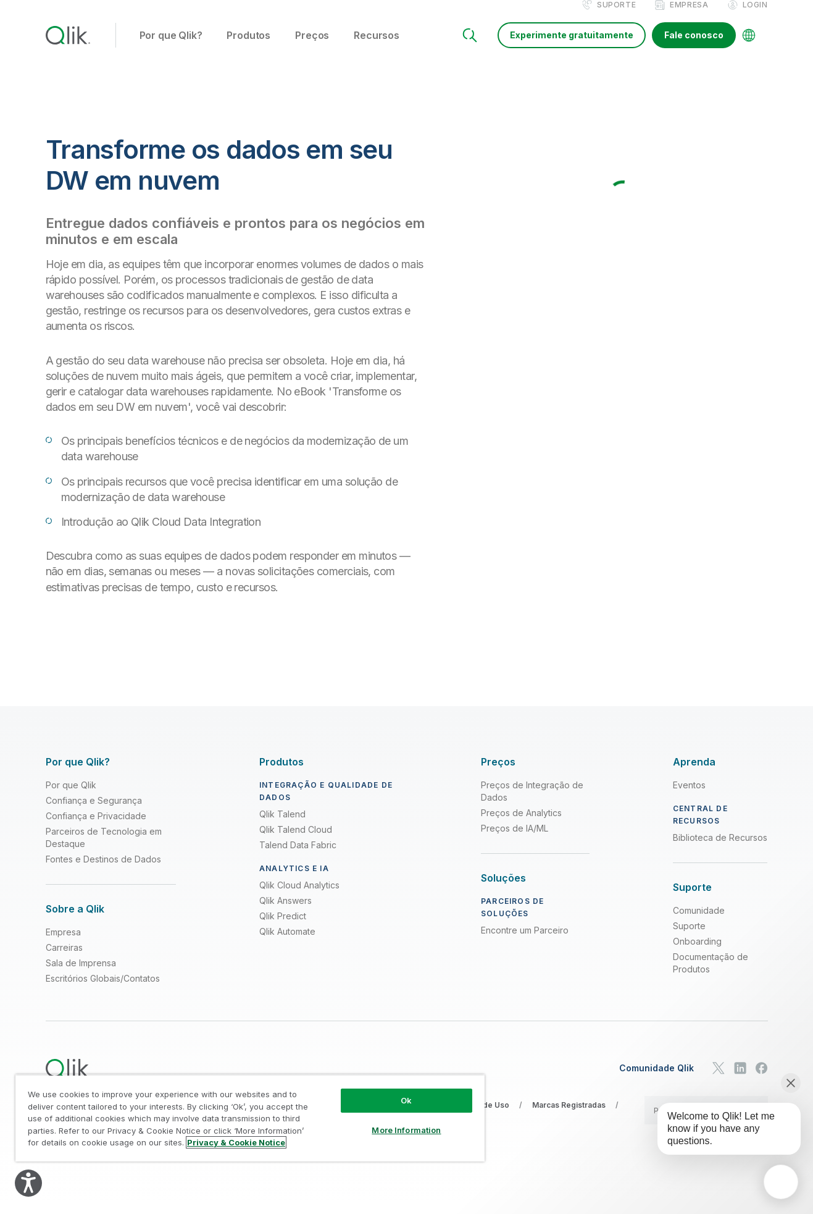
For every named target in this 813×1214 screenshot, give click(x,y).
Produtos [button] (248, 48)
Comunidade (699, 923)
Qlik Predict (282, 929)
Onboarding (697, 954)
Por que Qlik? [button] (171, 48)
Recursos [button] (376, 48)
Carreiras (64, 960)
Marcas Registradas (569, 1118)
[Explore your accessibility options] (28, 1183)
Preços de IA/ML (514, 841)
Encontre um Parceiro (525, 943)
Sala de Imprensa (81, 976)
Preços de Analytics (521, 825)
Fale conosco (693, 48)
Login (755, 17)
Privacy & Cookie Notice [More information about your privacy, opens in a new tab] (236, 1142)
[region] (250, 1117)
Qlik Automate (287, 944)
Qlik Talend (282, 827)
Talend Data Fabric (297, 858)
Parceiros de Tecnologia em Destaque (104, 850)
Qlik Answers (285, 913)
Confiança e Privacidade (96, 829)
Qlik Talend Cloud (295, 842)
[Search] (470, 48)
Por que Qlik (71, 798)
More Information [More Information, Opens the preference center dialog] (406, 1130)
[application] (781, 1182)
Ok (406, 1100)
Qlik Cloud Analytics (299, 898)
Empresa (689, 17)
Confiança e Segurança (94, 813)
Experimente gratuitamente (571, 48)
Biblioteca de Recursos (720, 850)
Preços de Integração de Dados (532, 804)
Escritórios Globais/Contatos (103, 991)
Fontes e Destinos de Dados (103, 872)
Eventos (689, 798)
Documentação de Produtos (710, 975)
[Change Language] (749, 48)
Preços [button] (312, 48)
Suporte (616, 17)
